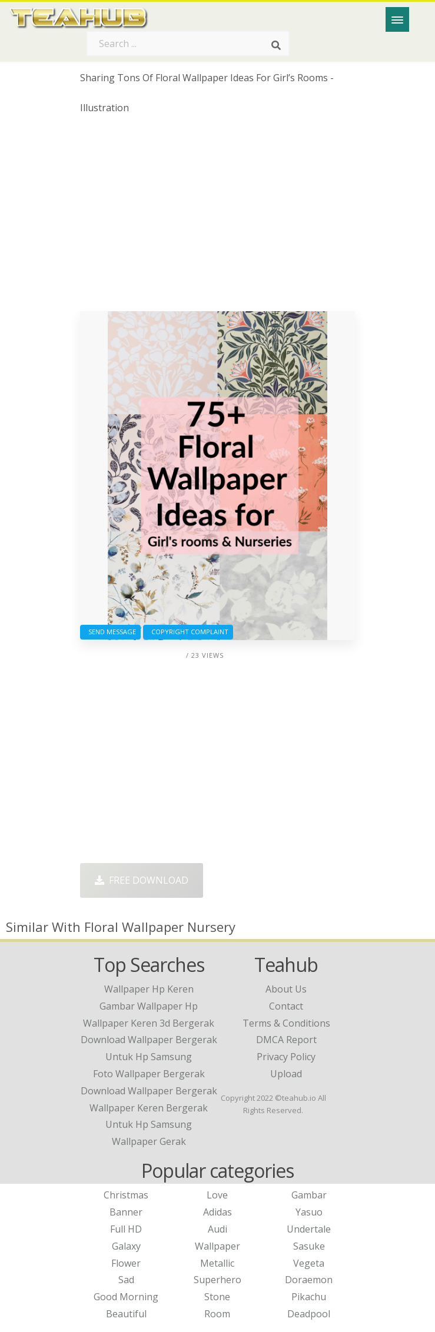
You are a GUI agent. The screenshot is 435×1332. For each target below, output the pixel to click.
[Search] (276, 45)
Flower (126, 1263)
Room (217, 1313)
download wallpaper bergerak (149, 1090)
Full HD (126, 1229)
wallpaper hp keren (149, 989)
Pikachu (308, 1296)
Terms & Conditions (286, 1023)
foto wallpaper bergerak (149, 1073)
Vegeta (308, 1263)
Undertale (309, 1229)
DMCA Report (286, 1039)
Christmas (126, 1194)
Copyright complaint (188, 631)
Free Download (141, 880)
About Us (286, 989)
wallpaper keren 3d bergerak (148, 1023)
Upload (286, 1073)
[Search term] (188, 43)
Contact (286, 1006)
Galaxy (126, 1246)
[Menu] (397, 19)
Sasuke (309, 1246)
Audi (217, 1229)
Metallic (217, 1263)
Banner (125, 1212)
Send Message (110, 631)
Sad (126, 1279)
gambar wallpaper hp (148, 1006)
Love (217, 1194)
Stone (217, 1296)
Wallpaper (217, 1246)
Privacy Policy (286, 1056)
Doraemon (309, 1279)
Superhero (217, 1279)
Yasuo (309, 1212)
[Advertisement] (217, 217)
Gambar (309, 1194)
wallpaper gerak (149, 1141)
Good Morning (126, 1296)
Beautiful (126, 1313)
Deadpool (308, 1313)
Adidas (217, 1212)
